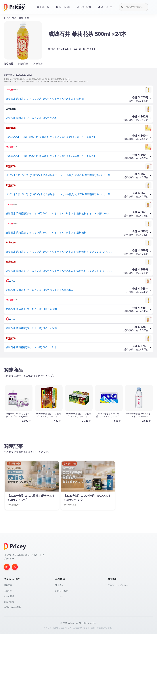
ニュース (59, 644)
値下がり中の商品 (12, 655)
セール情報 (9, 644)
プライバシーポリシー (117, 633)
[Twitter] (15, 615)
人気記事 (8, 638)
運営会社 (59, 633)
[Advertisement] (78, 383)
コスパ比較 (9, 649)
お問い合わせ (61, 638)
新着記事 (8, 633)
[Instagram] (7, 615)
